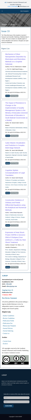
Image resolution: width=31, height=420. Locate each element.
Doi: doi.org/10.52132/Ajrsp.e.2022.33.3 (15, 159)
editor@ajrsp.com (23, 6)
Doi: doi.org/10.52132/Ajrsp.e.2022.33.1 (15, 92)
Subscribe (8, 406)
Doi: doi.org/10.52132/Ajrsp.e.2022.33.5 (15, 222)
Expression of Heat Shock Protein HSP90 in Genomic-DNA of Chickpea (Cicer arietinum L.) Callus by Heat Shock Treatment (15, 237)
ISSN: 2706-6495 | (13, 6)
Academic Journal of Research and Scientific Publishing (15, 3)
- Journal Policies (7, 328)
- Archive (5, 343)
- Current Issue (6, 341)
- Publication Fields (8, 321)
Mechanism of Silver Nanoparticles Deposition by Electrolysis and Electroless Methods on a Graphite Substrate (15, 59)
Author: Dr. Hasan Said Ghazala (14, 177)
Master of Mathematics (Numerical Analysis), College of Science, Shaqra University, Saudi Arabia (15, 217)
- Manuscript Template (9, 326)
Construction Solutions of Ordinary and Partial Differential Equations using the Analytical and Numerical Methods (15, 205)
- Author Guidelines (8, 316)
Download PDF (14, 96)
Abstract (8, 96)
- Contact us (5, 333)
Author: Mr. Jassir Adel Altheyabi (14, 150)
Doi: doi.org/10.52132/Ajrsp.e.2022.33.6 (15, 263)
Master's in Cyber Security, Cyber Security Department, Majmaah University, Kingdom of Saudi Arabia (16, 155)
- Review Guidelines (8, 318)
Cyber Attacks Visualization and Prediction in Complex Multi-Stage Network (15, 145)
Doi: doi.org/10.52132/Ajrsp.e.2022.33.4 (15, 189)
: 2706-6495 (8, 284)
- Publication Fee (7, 323)
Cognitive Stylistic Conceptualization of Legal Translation (15, 172)
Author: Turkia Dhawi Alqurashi (13, 212)
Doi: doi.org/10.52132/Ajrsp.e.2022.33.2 (15, 132)
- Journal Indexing (7, 331)
